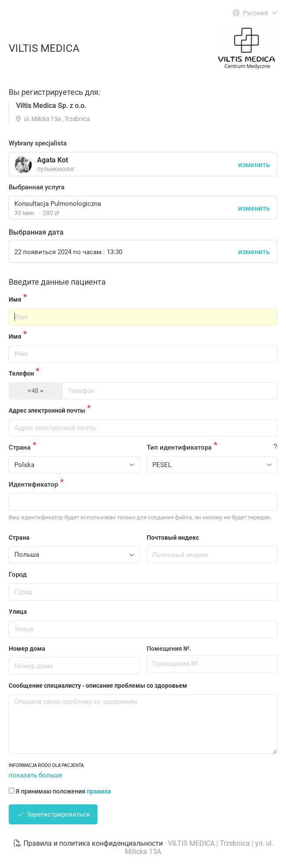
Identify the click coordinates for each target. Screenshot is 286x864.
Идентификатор (33, 484)
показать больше (35, 775)
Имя (15, 299)
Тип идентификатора (179, 447)
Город (18, 574)
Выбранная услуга (36, 187)
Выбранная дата (36, 232)
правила (99, 791)
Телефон (21, 373)
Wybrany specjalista (38, 143)
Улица (18, 611)
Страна (19, 447)
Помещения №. (169, 648)
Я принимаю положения (60, 791)
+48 (35, 391)
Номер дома (27, 648)
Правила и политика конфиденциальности (89, 843)
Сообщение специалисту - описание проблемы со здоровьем (98, 685)
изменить (254, 208)
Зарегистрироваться (53, 814)
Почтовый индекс (173, 537)
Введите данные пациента (57, 281)
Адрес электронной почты (47, 410)
